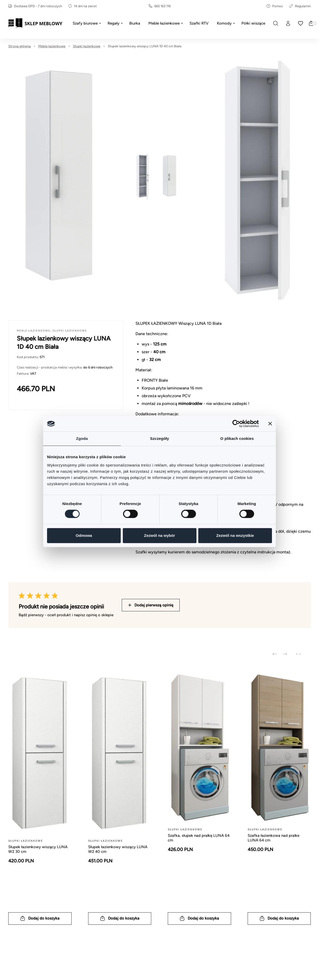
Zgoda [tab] (82, 438)
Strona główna (19, 46)
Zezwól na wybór (159, 535)
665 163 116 (160, 6)
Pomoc (275, 6)
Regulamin (300, 6)
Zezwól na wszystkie (235, 535)
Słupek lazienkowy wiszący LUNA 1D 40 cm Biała (144, 46)
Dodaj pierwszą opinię (150, 605)
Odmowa (84, 535)
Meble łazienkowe (51, 46)
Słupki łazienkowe (86, 46)
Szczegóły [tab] (159, 438)
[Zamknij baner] (270, 423)
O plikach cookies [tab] (237, 438)
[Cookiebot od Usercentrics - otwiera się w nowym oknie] (236, 423)
